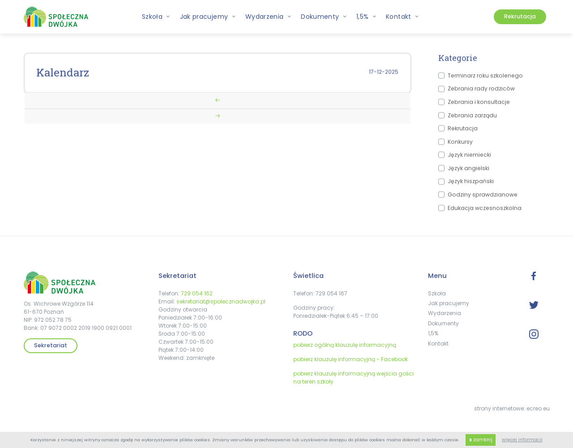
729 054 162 (197, 293)
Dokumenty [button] (324, 16)
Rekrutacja (520, 16)
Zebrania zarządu (472, 117)
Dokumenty (443, 323)
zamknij (480, 439)
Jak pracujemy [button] (208, 16)
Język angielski (468, 170)
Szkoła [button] (156, 16)
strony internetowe (499, 408)
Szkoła (437, 293)
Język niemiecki (469, 157)
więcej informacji (522, 439)
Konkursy (460, 144)
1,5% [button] (366, 16)
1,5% (433, 333)
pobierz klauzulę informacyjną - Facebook (350, 359)
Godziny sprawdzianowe (482, 197)
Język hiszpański (471, 184)
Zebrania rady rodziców (481, 91)
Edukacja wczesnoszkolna (485, 210)
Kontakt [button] (402, 16)
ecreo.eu (538, 408)
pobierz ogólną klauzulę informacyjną (344, 345)
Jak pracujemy (448, 303)
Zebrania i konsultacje (479, 104)
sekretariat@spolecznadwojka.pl (220, 301)
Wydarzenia (444, 313)
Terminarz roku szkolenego (485, 77)
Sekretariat (50, 345)
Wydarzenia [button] (268, 16)
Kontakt (438, 343)
